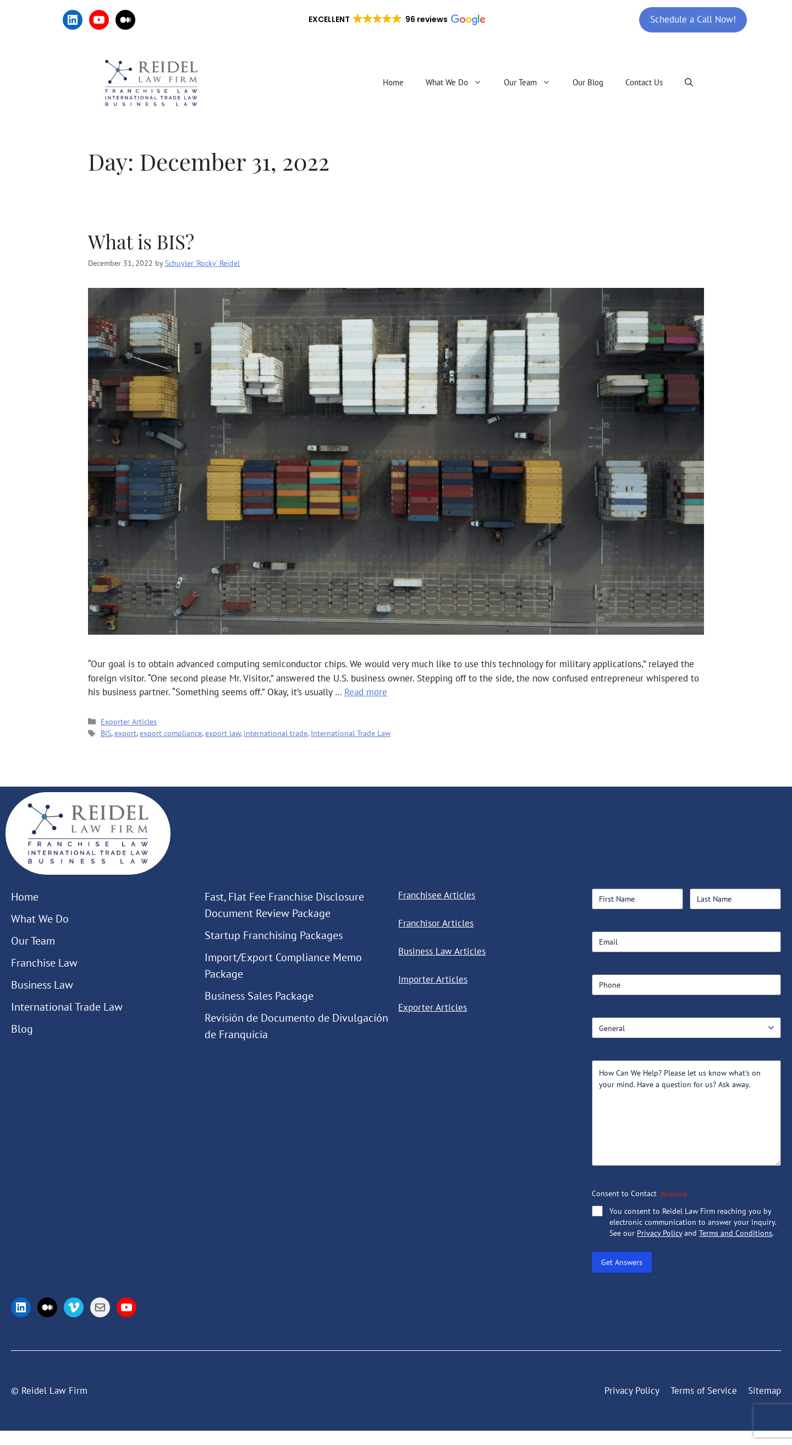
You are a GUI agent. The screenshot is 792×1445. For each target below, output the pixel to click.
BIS (106, 733)
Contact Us (644, 82)
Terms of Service (703, 1390)
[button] (396, 20)
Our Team (533, 82)
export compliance (171, 733)
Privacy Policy (659, 1233)
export (125, 733)
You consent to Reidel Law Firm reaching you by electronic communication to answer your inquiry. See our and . (692, 1222)
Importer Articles (433, 979)
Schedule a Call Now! (693, 19)
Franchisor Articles (436, 923)
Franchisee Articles (436, 895)
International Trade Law (351, 733)
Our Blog (588, 82)
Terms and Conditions (735, 1233)
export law (222, 733)
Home (393, 82)
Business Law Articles (442, 951)
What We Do (459, 82)
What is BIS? (141, 241)
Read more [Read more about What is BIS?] (365, 692)
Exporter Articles (129, 721)
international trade (275, 733)
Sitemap (764, 1390)
